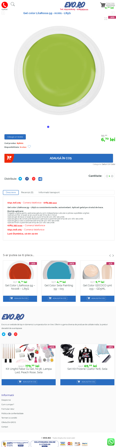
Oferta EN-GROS (8, 422)
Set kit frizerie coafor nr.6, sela (87, 368)
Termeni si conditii (9, 418)
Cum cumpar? (7, 404)
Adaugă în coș (38, 158)
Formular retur (7, 409)
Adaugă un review (15, 137)
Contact (4, 427)
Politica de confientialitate (12, 413)
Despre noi (6, 400)
